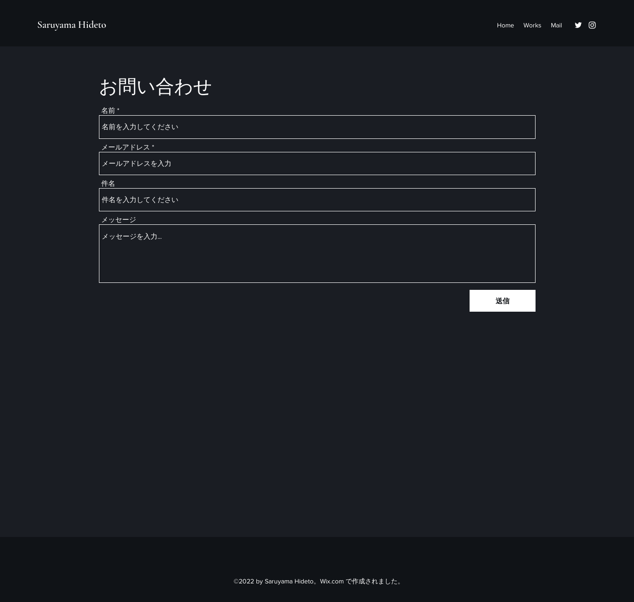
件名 (108, 183)
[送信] (503, 301)
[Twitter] (578, 25)
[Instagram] (592, 25)
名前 (108, 110)
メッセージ (118, 219)
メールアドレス (125, 147)
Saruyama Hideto (71, 25)
